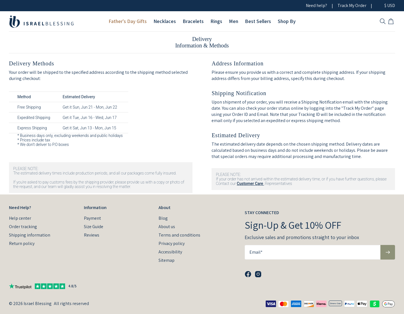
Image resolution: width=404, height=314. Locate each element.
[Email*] (312, 252)
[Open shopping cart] (391, 21)
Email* (256, 252)
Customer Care (250, 183)
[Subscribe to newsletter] (387, 252)
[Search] (382, 21)
